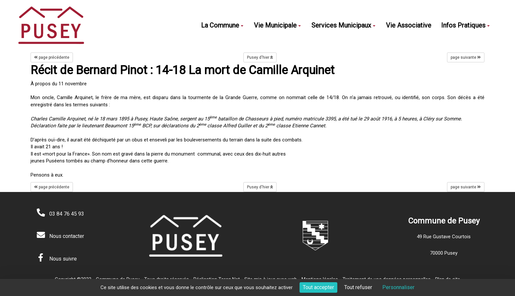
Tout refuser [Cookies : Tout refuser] (358, 287)
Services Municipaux (343, 25)
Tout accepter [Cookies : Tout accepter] (318, 287)
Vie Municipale (277, 25)
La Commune (222, 25)
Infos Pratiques (465, 25)
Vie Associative (408, 25)
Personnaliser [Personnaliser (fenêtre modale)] (398, 287)
